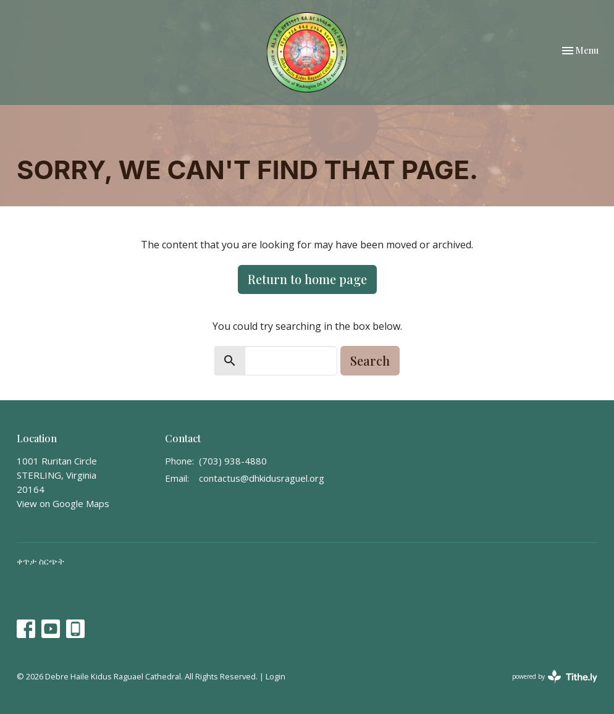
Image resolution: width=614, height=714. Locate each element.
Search (370, 360)
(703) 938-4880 (233, 461)
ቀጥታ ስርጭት (40, 561)
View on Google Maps (63, 503)
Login (275, 676)
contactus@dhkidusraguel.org (261, 478)
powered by (554, 677)
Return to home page (307, 279)
